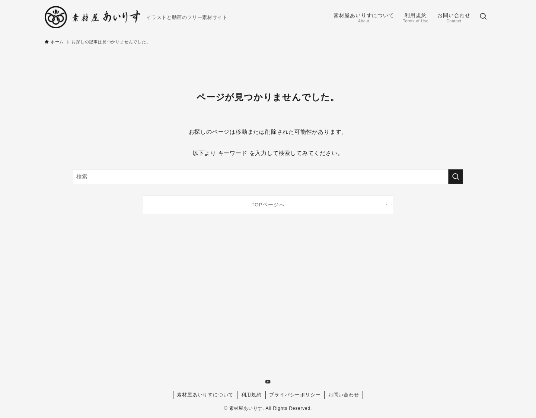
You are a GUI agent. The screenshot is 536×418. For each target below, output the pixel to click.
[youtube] (268, 382)
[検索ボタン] (483, 17)
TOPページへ (267, 205)
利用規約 (251, 395)
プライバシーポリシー (294, 395)
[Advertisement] (268, 302)
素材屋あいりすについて (205, 395)
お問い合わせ (343, 395)
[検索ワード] (268, 176)
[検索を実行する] (455, 176)
